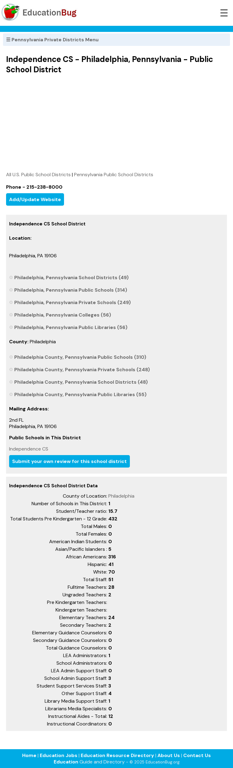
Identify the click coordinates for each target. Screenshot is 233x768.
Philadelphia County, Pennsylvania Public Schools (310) (80, 357)
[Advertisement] (116, 122)
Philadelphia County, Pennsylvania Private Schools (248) (82, 369)
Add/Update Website (35, 199)
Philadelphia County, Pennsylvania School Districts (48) (81, 382)
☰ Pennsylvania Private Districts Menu (52, 39)
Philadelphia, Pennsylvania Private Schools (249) (72, 302)
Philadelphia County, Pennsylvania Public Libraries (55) (80, 394)
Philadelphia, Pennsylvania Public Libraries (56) (70, 327)
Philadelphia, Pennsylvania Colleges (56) (62, 315)
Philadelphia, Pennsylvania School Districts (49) (71, 277)
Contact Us (197, 755)
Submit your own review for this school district (69, 461)
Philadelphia (121, 496)
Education (66, 762)
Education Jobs (58, 755)
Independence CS (28, 449)
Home (29, 755)
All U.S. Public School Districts (38, 174)
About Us (168, 755)
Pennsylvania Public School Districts (113, 174)
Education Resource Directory (117, 755)
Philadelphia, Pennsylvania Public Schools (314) (70, 290)
